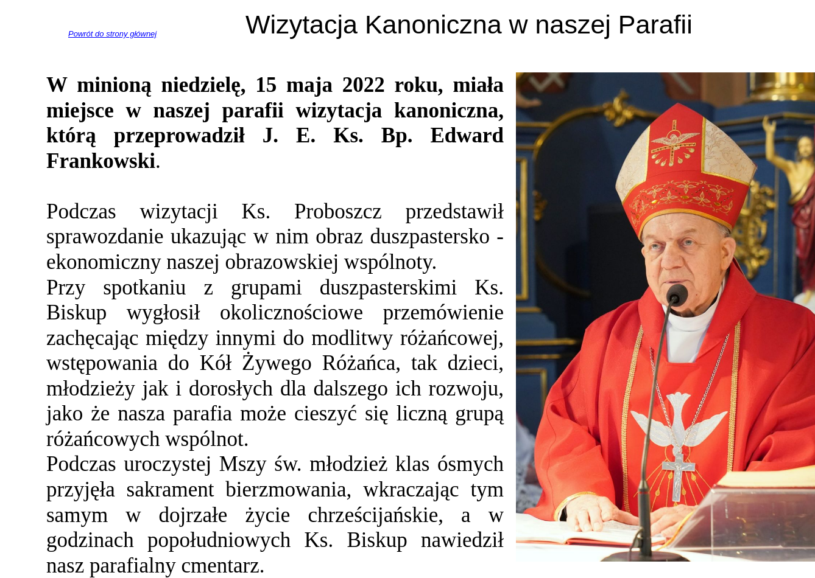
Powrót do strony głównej (112, 33)
